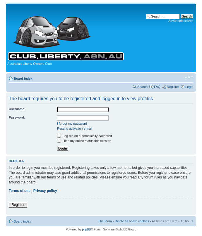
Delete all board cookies (132, 221)
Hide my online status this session (84, 141)
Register (173, 86)
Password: (17, 117)
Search (142, 86)
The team (105, 221)
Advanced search (180, 20)
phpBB (86, 229)
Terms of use (19, 191)
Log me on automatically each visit (84, 136)
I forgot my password (72, 123)
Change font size (189, 77)
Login (189, 86)
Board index (23, 78)
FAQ (157, 86)
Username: (17, 109)
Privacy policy (45, 191)
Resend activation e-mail (74, 128)
